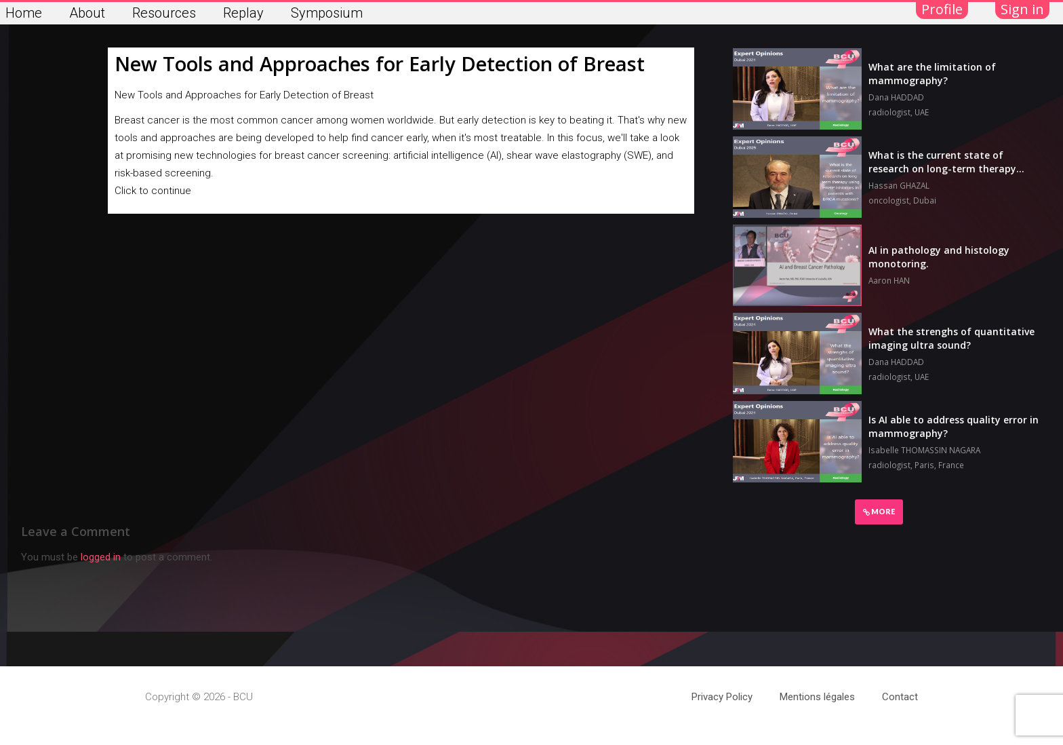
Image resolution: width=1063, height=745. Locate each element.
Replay (243, 13)
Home (23, 13)
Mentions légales (817, 697)
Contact (900, 697)
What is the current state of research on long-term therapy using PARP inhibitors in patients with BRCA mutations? (946, 175)
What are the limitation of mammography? (932, 73)
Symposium (327, 13)
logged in (101, 557)
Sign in (1022, 9)
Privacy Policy (722, 697)
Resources (164, 13)
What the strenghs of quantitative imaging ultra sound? (951, 338)
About (87, 13)
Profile (942, 9)
